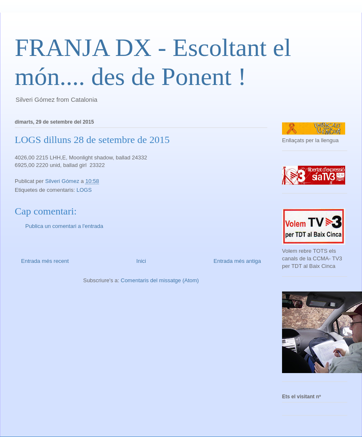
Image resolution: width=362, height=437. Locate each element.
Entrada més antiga (237, 261)
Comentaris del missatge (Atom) (160, 280)
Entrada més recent (45, 261)
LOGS (84, 190)
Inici (141, 261)
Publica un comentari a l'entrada (64, 226)
